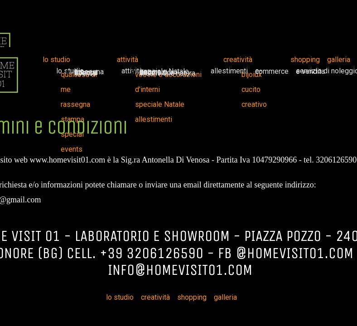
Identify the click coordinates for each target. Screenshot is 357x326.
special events (85, 72)
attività (127, 59)
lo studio (56, 59)
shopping (305, 59)
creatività (237, 59)
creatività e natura (167, 73)
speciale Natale (159, 104)
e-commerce (272, 71)
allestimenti (229, 71)
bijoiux (251, 74)
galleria (338, 59)
